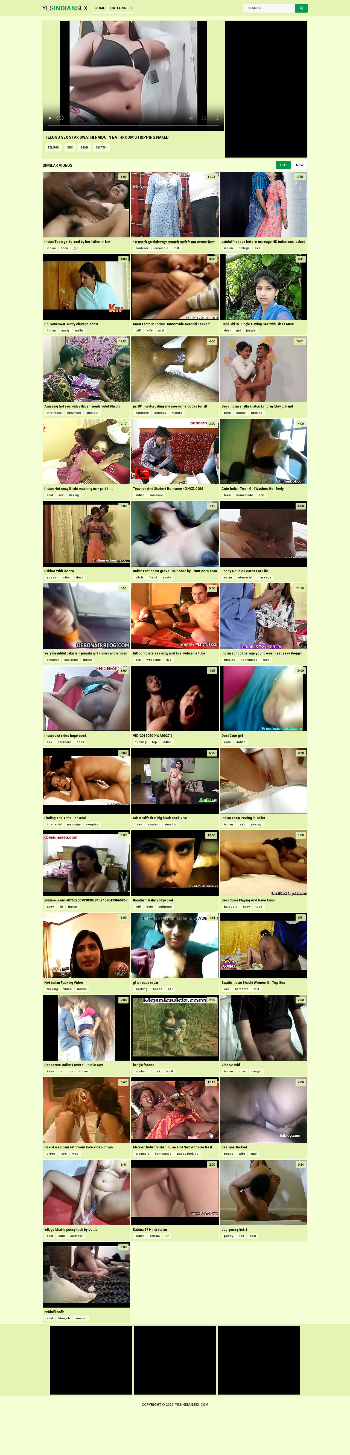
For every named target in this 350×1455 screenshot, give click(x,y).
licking (74, 495)
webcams (153, 660)
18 (61, 907)
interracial (54, 413)
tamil (169, 1071)
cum (61, 1236)
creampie (161, 248)
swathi (101, 147)
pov (261, 495)
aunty (65, 330)
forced (155, 1071)
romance (156, 495)
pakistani (71, 660)
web (75, 1154)
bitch (139, 577)
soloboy (160, 413)
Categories (121, 8)
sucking (141, 989)
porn (227, 413)
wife (149, 330)
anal (161, 330)
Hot (283, 165)
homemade (244, 495)
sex (70, 147)
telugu (53, 147)
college (244, 248)
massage (264, 577)
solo (149, 907)
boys (242, 1071)
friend (152, 577)
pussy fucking (187, 1154)
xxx (257, 248)
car (170, 989)
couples (92, 824)
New (300, 165)
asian (228, 577)
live (168, 660)
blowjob (64, 1318)
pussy (241, 413)
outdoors (66, 1071)
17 (166, 1236)
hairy (246, 907)
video (67, 989)
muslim (170, 824)
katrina (155, 1236)
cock (80, 742)
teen (64, 248)
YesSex (65, 8)
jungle (250, 330)
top (154, 742)
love (63, 1154)
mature (177, 413)
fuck (266, 660)
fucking (256, 413)
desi (227, 330)
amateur (92, 413)
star (84, 147)
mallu (79, 330)
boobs (157, 989)
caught (256, 1071)
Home (100, 8)
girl (76, 248)
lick (241, 1236)
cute (227, 742)
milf (176, 248)
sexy (50, 907)
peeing (256, 824)
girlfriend (165, 907)
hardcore (142, 248)
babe (50, 1071)
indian (51, 248)
